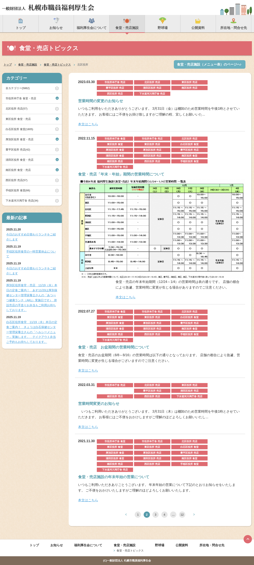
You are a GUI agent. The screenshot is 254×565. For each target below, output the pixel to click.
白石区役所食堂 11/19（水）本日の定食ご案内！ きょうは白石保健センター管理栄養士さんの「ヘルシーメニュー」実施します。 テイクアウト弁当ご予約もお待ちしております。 (31, 331)
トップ (8, 64)
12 (182, 514)
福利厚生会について (88, 545)
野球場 (159, 545)
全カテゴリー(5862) (18, 88)
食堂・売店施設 (27, 64)
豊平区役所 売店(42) (18, 149)
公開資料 (182, 545)
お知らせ (56, 545)
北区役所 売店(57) (16, 108)
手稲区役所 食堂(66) (18, 190)
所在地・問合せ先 (211, 545)
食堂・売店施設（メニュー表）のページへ (208, 64)
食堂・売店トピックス (57, 64)
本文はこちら (88, 124)
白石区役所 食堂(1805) (19, 129)
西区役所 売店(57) (16, 180)
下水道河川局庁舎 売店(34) (22, 200)
